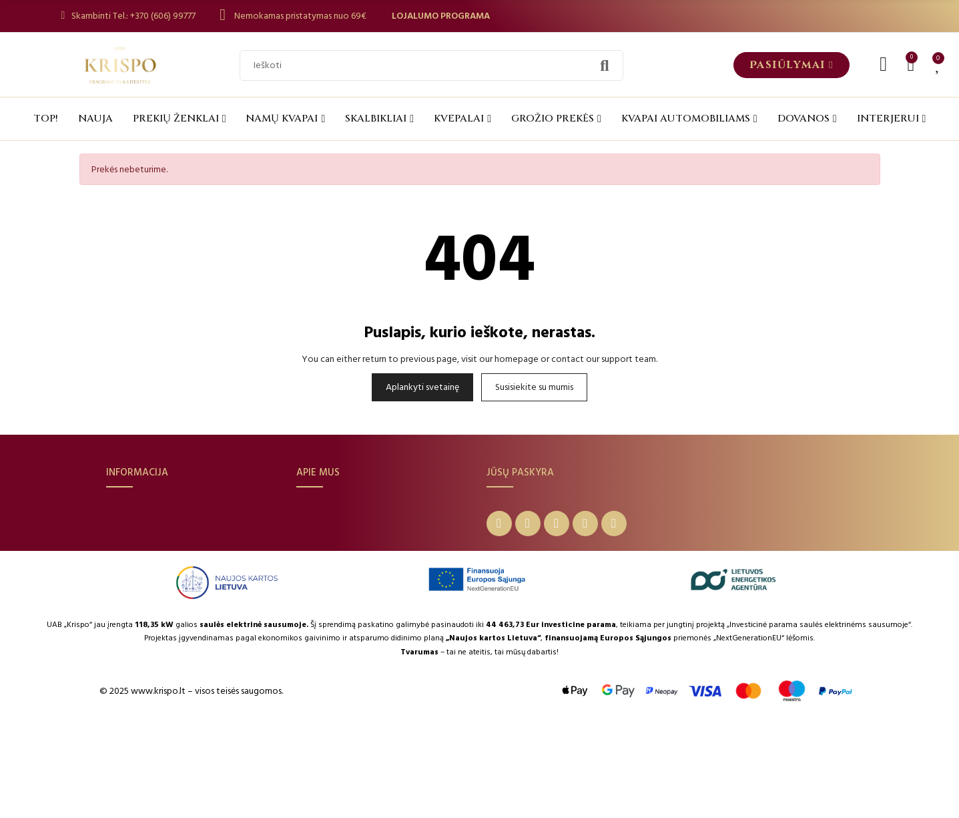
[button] (791, 65)
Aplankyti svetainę (422, 387)
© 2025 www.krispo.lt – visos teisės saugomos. (191, 783)
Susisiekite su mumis (534, 387)
